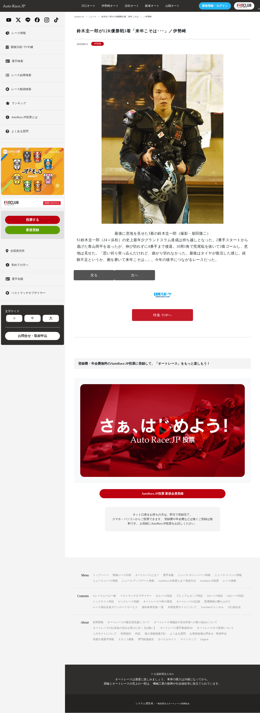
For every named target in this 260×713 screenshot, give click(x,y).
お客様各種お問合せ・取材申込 (208, 633)
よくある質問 (178, 633)
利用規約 (126, 633)
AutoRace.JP (79, 16)
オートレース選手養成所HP (176, 628)
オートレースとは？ (147, 575)
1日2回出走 (234, 607)
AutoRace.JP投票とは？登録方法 (177, 580)
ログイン (203, 5)
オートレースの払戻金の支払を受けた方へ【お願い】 (124, 628)
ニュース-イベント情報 (228, 575)
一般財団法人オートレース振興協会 (172, 703)
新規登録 (32, 230)
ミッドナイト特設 (103, 601)
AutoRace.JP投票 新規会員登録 (162, 494)
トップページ (101, 575)
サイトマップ (188, 639)
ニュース (94, 16)
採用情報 (98, 622)
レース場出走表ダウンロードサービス (115, 607)
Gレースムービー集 (104, 595)
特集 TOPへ (162, 316)
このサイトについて (105, 633)
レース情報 (229, 580)
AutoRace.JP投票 (209, 580)
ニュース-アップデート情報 (138, 580)
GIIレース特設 (235, 595)
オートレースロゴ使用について (215, 628)
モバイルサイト (167, 639)
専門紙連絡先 (146, 639)
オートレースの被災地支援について (128, 622)
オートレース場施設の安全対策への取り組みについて (185, 622)
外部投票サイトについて (182, 607)
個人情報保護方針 (155, 633)
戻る (94, 276)
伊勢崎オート (97, 5)
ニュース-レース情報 (105, 580)
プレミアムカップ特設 (189, 595)
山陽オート (160, 5)
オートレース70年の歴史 (157, 601)
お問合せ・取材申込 (32, 336)
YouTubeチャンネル (212, 607)
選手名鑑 (168, 575)
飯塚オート (140, 5)
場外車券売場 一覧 (153, 607)
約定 (138, 633)
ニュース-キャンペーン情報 (194, 575)
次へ (134, 276)
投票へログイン (52, 203)
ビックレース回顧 (128, 601)
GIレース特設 (215, 595)
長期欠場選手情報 (103, 639)
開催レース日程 (122, 575)
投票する (32, 219)
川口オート (76, 5)
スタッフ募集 (126, 639)
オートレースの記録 (188, 601)
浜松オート (120, 5)
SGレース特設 (164, 595)
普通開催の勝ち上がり (217, 601)
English (204, 639)
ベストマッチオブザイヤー (136, 595)
